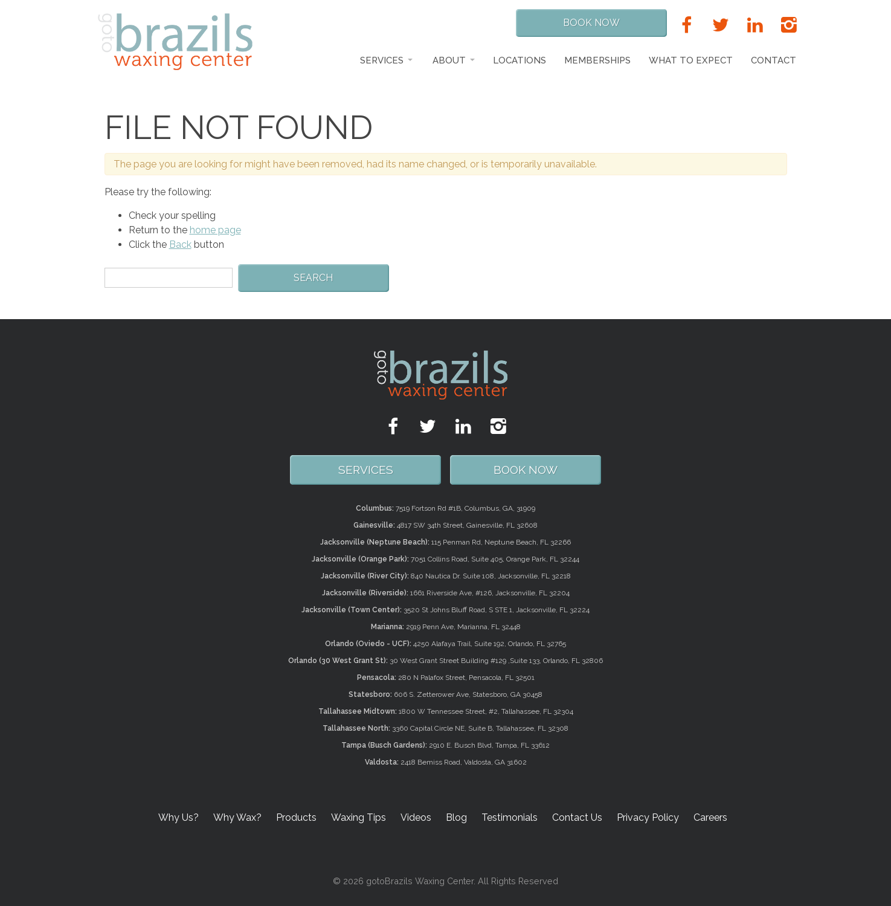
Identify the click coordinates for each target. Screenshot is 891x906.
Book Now (591, 22)
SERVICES (365, 469)
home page (215, 230)
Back (180, 244)
